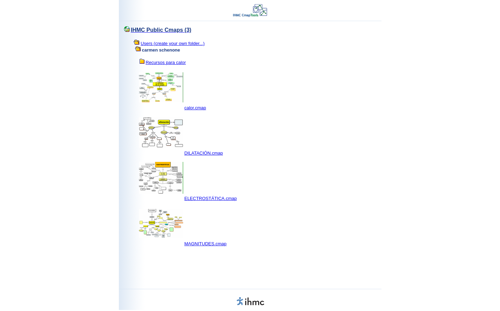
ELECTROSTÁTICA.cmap (210, 198)
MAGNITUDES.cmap (205, 243)
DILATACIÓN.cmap (203, 153)
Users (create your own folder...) (173, 43)
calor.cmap (195, 107)
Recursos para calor (165, 62)
